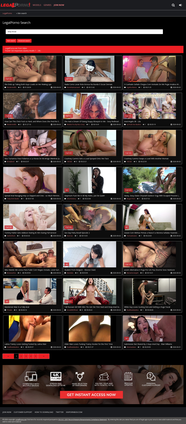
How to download (44, 412)
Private (9, 310)
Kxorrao (70, 236)
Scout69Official (72, 310)
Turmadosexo (132, 236)
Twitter (59, 412)
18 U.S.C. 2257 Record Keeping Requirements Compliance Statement (82, 419)
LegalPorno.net (16, 5)
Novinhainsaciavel (73, 87)
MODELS (37, 5)
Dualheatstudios (132, 310)
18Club (69, 161)
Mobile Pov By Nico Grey (75, 124)
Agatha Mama (132, 87)
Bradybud (10, 161)
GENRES (47, 5)
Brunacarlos (11, 273)
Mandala (70, 273)
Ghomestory (71, 199)
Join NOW (7, 412)
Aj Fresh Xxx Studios (134, 124)
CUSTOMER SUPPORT (23, 412)
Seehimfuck (11, 236)
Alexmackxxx (131, 347)
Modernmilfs (11, 87)
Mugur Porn (131, 199)
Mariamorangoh (132, 273)
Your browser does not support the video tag (29, 70)
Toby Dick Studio (13, 199)
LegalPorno (7, 13)
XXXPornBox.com (74, 412)
